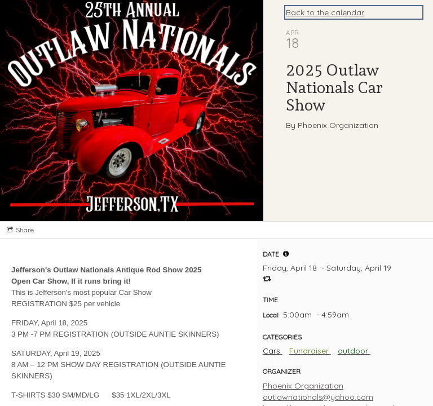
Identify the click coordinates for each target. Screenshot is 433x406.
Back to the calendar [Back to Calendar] (325, 12)
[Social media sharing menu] (19, 230)
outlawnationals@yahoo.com (318, 397)
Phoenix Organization (303, 386)
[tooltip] (286, 253)
